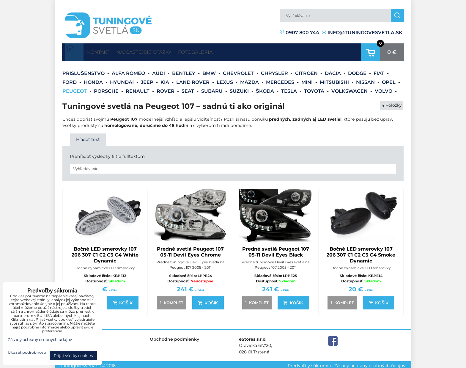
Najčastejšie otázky (157, 51)
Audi (159, 71)
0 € (392, 51)
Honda (94, 80)
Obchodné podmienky (174, 337)
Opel (389, 80)
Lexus (225, 80)
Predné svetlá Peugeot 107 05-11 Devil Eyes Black (275, 250)
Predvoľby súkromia (309, 363)
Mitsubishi (335, 80)
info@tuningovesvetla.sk (362, 32)
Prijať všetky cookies (73, 355)
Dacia (333, 71)
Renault (138, 89)
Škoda (265, 89)
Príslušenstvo (84, 71)
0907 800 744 (299, 32)
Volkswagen (350, 89)
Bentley (184, 71)
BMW (209, 71)
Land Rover (193, 80)
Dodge (358, 71)
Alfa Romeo (129, 71)
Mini (307, 80)
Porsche (107, 89)
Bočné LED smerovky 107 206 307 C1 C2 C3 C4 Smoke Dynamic (361, 253)
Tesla (289, 89)
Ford (70, 80)
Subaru (212, 89)
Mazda (250, 80)
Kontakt (102, 51)
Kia (165, 80)
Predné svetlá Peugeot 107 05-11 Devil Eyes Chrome (190, 250)
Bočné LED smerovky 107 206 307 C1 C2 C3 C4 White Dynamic (105, 253)
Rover (166, 89)
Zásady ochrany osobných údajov (369, 363)
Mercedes (280, 80)
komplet (170, 300)
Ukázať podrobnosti (27, 352)
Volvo (384, 89)
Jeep (148, 80)
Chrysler (275, 71)
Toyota (314, 89)
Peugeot (75, 89)
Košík (123, 300)
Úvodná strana (74, 51)
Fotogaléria (218, 51)
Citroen (307, 71)
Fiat (379, 71)
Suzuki (240, 89)
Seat (188, 89)
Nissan (366, 80)
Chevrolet (239, 71)
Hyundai (122, 80)
